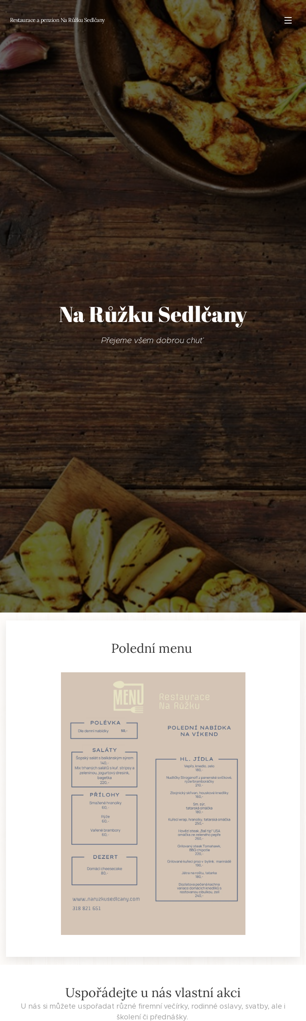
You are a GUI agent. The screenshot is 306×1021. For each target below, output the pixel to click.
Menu (288, 20)
